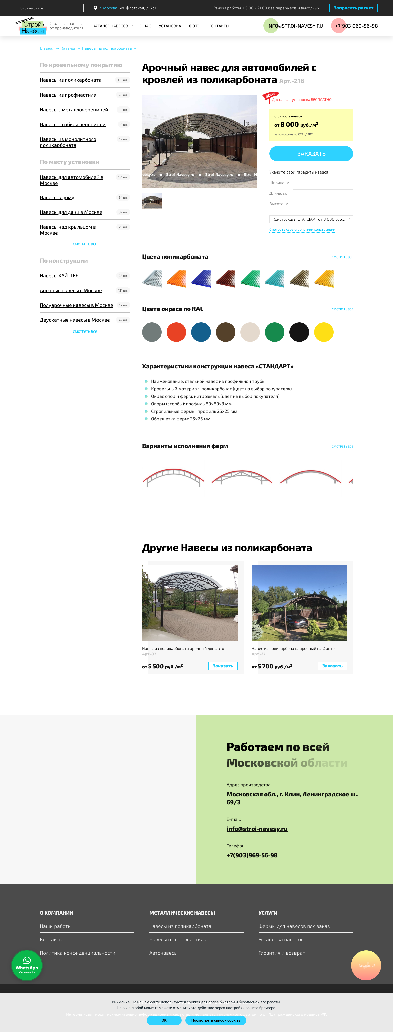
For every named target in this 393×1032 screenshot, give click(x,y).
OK (164, 1020)
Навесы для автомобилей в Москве (71, 180)
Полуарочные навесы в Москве (76, 305)
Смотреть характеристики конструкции (302, 229)
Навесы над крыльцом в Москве (68, 230)
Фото (194, 25)
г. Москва (109, 7)
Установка (170, 25)
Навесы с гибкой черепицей (73, 124)
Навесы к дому (57, 197)
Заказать (311, 153)
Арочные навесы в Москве (71, 290)
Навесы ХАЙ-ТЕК (59, 275)
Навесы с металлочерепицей (74, 109)
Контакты (218, 25)
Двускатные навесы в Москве (75, 320)
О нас (145, 25)
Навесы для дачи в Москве (71, 212)
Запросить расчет (353, 7)
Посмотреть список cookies (215, 1020)
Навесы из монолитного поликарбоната (68, 142)
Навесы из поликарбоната (71, 80)
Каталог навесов (110, 25)
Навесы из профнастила (68, 95)
